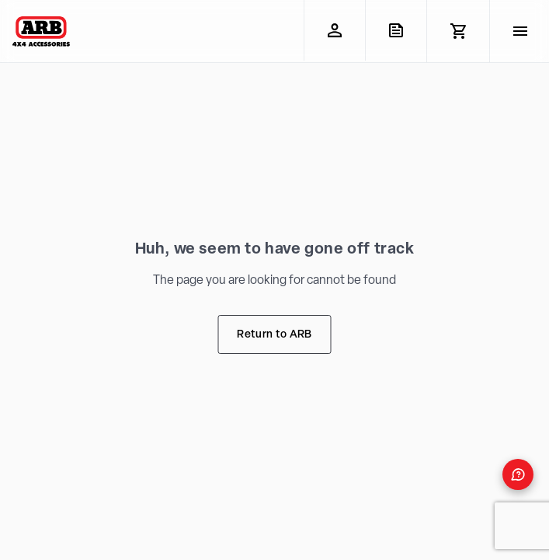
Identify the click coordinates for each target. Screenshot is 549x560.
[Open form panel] (517, 474)
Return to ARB (274, 335)
